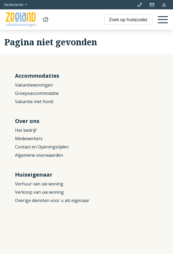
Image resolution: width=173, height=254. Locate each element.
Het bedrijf (25, 130)
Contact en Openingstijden (42, 147)
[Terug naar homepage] (26, 19)
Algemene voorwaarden (39, 155)
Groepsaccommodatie (37, 93)
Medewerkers (29, 138)
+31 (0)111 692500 (139, 4)
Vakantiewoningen (34, 85)
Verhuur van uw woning (39, 184)
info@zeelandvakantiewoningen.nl (151, 4)
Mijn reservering (164, 4)
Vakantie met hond (34, 101)
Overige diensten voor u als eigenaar (52, 200)
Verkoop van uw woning (39, 192)
